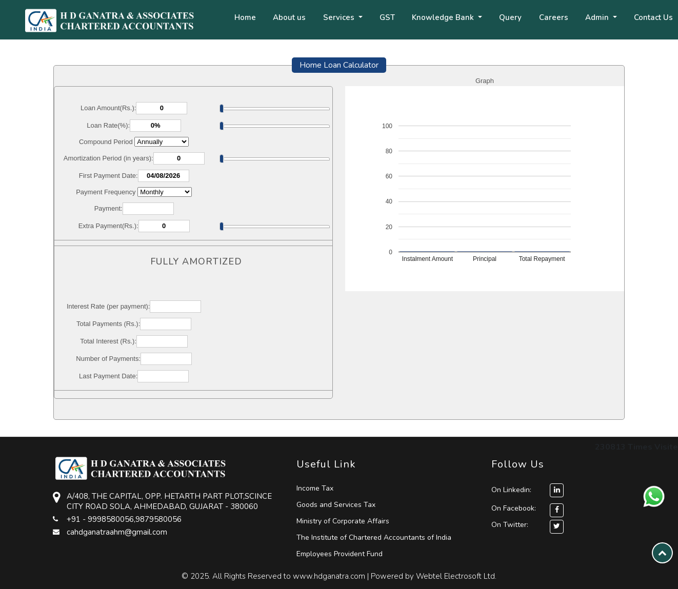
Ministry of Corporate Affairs (342, 521)
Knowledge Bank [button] (444, 17)
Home (245, 17)
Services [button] (339, 17)
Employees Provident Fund (339, 554)
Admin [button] (598, 17)
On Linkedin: (527, 490)
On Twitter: (509, 525)
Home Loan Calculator (339, 65)
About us (289, 17)
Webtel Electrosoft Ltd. (456, 576)
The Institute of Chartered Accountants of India (373, 537)
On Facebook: (513, 508)
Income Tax (314, 488)
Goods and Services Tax (335, 505)
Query (510, 17)
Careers (553, 17)
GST (387, 17)
